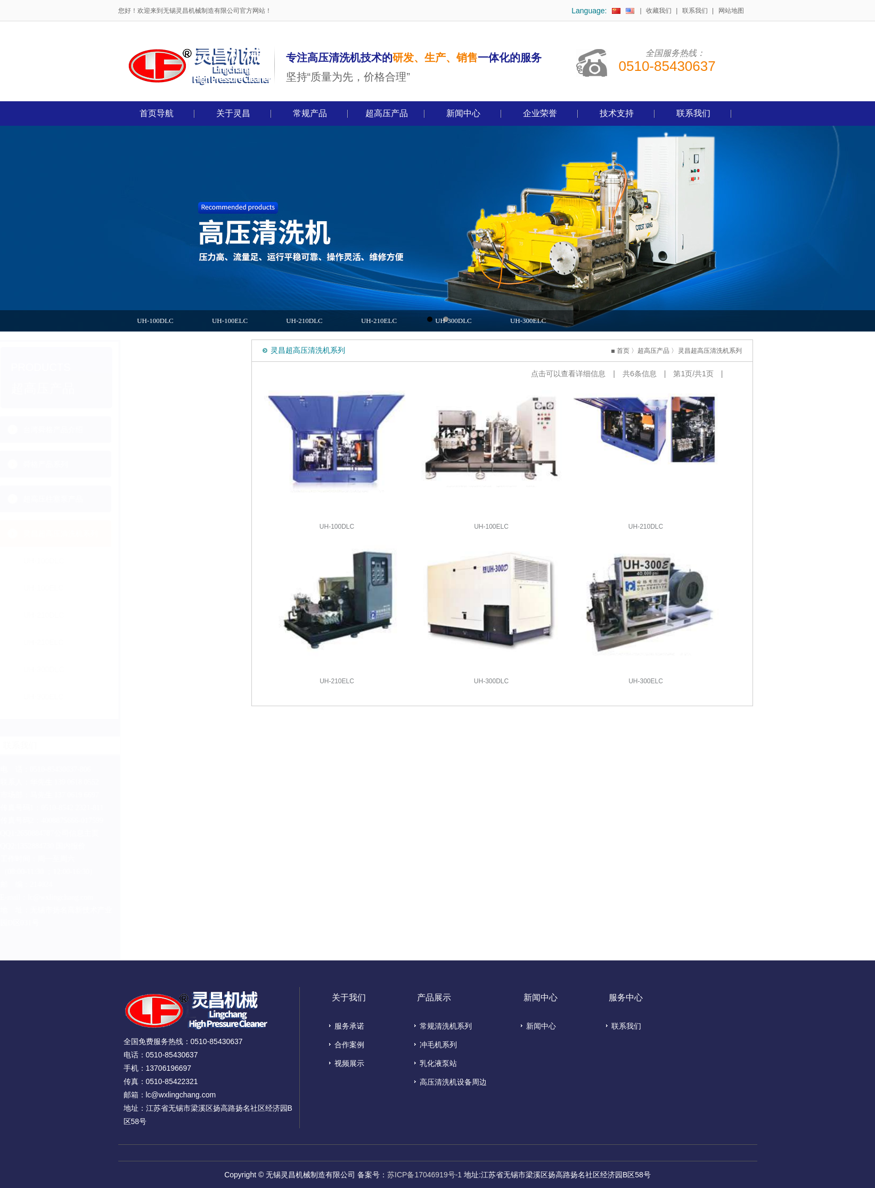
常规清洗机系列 (446, 1026)
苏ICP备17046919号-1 (424, 1174)
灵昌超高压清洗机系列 (182, 533)
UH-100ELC (230, 321)
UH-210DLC (304, 321)
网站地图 (731, 10)
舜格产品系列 (167, 464)
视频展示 (349, 1063)
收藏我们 (659, 10)
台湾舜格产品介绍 (175, 429)
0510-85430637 (667, 66)
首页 (637, 350)
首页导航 (157, 113)
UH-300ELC (528, 321)
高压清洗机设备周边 (453, 1082)
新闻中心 (541, 1026)
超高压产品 (668, 350)
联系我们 (695, 10)
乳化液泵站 (438, 1063)
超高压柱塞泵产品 (175, 499)
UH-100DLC (155, 321)
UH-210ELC (379, 321)
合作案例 (349, 1044)
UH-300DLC (453, 321)
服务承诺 (349, 1026)
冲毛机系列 (438, 1044)
